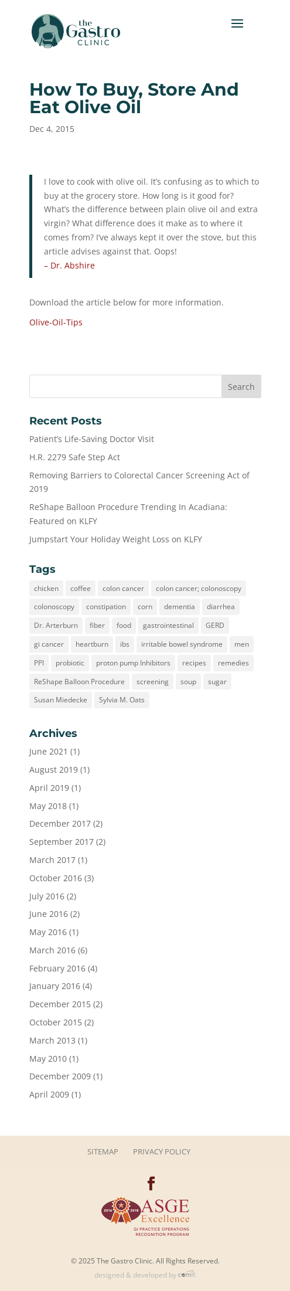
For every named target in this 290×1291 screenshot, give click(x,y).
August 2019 (53, 769)
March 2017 (52, 859)
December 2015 (60, 1004)
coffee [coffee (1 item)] (80, 588)
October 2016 (55, 878)
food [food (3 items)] (124, 625)
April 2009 (49, 1094)
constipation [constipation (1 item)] (106, 606)
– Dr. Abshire (69, 265)
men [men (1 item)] (241, 644)
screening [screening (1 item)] (153, 682)
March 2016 (52, 950)
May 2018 (48, 805)
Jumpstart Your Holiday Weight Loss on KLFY (115, 539)
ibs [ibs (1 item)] (124, 644)
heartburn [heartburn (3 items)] (92, 644)
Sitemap (102, 1151)
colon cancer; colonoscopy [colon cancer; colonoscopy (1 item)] (198, 588)
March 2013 (52, 1040)
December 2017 (60, 823)
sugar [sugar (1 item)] (217, 682)
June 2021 (48, 751)
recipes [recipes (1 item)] (194, 663)
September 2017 (61, 841)
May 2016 (48, 931)
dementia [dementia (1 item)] (179, 606)
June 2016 (48, 913)
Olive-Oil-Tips (56, 322)
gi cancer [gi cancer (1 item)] (49, 644)
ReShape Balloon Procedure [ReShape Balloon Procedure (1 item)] (79, 682)
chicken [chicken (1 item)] (46, 588)
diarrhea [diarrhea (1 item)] (221, 606)
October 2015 (55, 1022)
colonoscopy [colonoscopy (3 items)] (54, 606)
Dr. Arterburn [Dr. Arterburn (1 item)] (56, 625)
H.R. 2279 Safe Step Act (74, 457)
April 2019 (49, 787)
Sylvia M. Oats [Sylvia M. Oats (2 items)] (122, 700)
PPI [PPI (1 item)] (39, 663)
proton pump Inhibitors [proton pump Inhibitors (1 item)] (133, 663)
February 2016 (57, 968)
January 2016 (54, 985)
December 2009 (60, 1076)
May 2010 (48, 1058)
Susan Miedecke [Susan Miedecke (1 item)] (60, 700)
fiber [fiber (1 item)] (97, 625)
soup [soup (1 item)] (188, 682)
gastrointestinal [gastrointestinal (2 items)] (168, 625)
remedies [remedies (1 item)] (233, 663)
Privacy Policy (161, 1151)
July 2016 (46, 896)
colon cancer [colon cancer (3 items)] (123, 588)
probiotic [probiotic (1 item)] (70, 663)
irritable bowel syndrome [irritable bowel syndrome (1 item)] (182, 644)
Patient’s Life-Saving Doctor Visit (91, 438)
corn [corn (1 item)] (145, 606)
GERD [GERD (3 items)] (215, 625)
